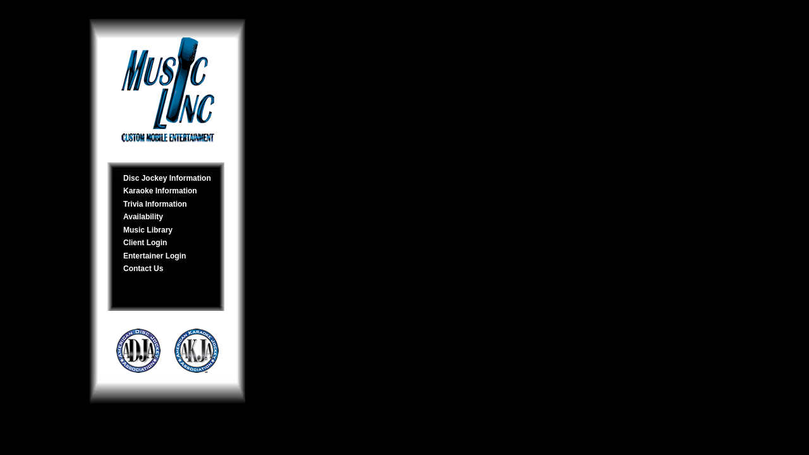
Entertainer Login (154, 256)
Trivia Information (155, 204)
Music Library (148, 230)
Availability (143, 216)
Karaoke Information (160, 190)
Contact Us (143, 268)
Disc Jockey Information (167, 178)
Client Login (145, 242)
